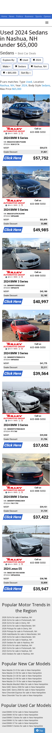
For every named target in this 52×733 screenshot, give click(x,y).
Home (4, 16)
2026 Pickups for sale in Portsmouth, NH (19, 631)
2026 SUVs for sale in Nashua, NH (17, 617)
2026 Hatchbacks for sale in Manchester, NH (21, 634)
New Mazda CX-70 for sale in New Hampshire (22, 681)
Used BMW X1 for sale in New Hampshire (20, 720)
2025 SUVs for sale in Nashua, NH (17, 640)
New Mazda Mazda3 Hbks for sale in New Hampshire (25, 684)
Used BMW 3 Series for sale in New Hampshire (22, 717)
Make (6, 66)
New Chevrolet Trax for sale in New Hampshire (22, 695)
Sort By (26, 72)
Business (29, 16)
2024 (37, 60)
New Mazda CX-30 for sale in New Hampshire (22, 676)
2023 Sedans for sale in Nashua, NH (18, 654)
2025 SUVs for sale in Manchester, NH (18, 637)
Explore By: (9, 60)
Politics (19, 16)
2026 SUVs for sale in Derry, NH (16, 623)
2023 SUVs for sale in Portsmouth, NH (18, 648)
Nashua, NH (38, 66)
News (11, 16)
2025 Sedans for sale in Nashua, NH (18, 642)
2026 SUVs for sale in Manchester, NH (18, 626)
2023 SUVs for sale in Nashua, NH (17, 651)
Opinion (47, 16)
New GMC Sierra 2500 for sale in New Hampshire (23, 690)
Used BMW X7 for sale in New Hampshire (20, 723)
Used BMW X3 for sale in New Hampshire (20, 712)
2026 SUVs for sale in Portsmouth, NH (18, 620)
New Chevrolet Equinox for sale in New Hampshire (24, 693)
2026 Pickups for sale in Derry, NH (17, 628)
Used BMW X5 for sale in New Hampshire (20, 715)
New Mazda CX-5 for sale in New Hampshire (21, 670)
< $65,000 (9, 72)
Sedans (20, 66)
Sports (38, 16)
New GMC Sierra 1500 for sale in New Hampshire (23, 687)
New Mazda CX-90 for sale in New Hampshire (22, 678)
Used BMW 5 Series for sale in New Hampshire (22, 726)
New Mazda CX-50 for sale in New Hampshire (22, 673)
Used (24, 60)
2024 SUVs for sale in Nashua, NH (17, 645)
